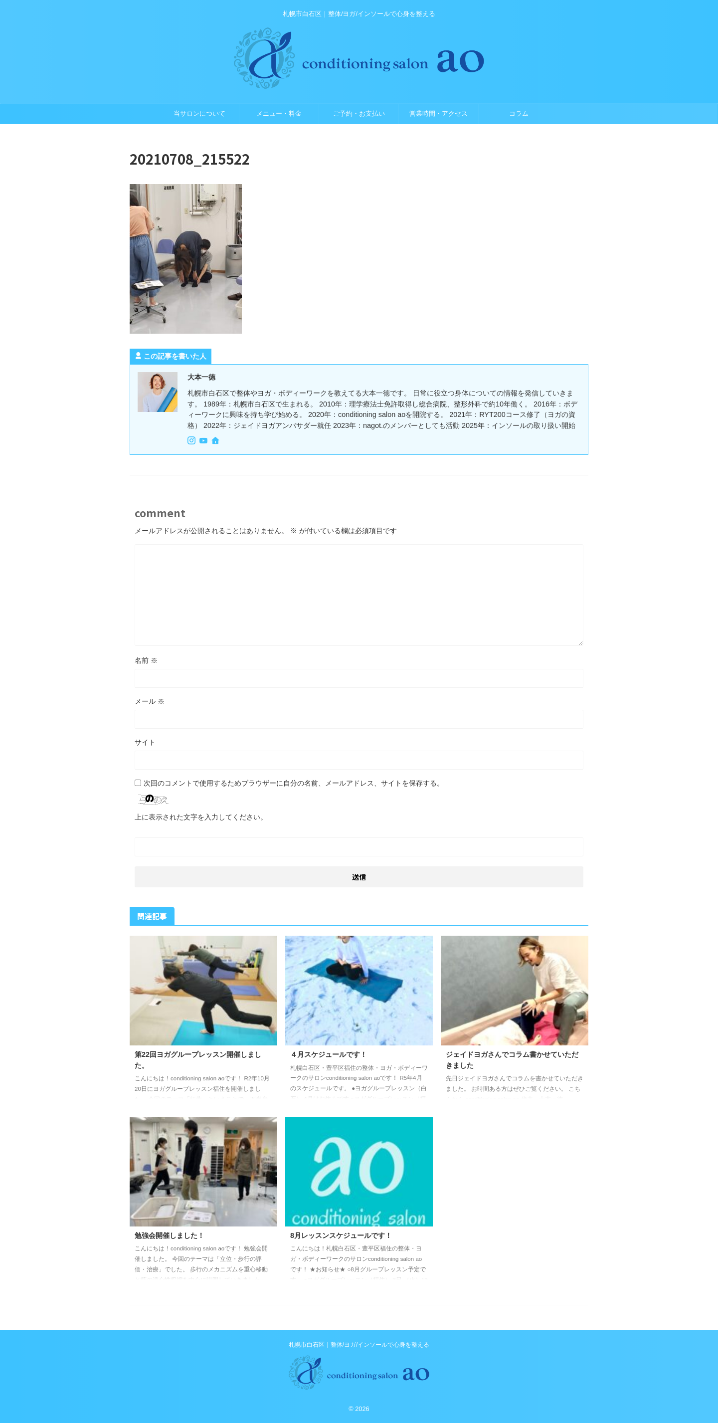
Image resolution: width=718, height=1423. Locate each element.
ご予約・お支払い (359, 113)
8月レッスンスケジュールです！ (341, 1235)
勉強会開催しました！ (169, 1235)
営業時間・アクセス (438, 113)
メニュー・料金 (279, 113)
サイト (145, 742)
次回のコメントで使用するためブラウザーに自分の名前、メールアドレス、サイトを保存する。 (294, 783)
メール (150, 701)
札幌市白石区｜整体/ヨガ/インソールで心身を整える (359, 1344)
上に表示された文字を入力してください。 (201, 817)
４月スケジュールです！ (328, 1054)
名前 (146, 660)
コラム (519, 113)
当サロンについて (199, 113)
